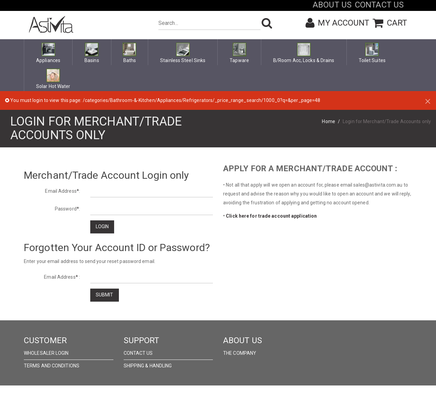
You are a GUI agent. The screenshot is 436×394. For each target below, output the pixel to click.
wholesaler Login (46, 353)
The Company (239, 353)
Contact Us (138, 353)
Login (102, 226)
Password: (67, 208)
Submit (104, 294)
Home (328, 121)
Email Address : (62, 277)
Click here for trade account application (271, 216)
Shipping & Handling (148, 365)
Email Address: (62, 191)
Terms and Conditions (51, 365)
